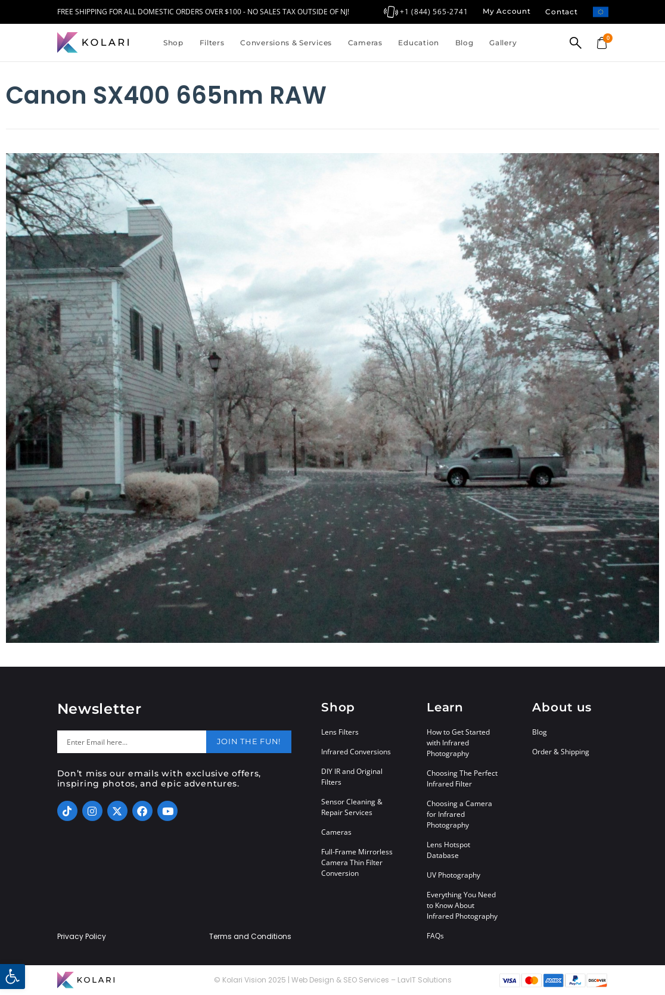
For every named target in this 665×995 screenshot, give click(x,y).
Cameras (365, 42)
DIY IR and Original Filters (352, 776)
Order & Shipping (560, 752)
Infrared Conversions (356, 752)
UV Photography (453, 875)
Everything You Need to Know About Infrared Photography (462, 905)
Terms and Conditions (250, 936)
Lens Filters (340, 732)
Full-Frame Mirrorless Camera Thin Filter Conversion (357, 862)
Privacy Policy (81, 936)
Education (418, 42)
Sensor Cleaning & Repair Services (352, 807)
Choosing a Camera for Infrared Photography (459, 814)
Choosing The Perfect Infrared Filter (462, 778)
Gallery (503, 42)
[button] (12, 976)
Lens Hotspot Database (448, 849)
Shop (173, 42)
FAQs (435, 936)
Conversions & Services (286, 42)
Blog (464, 42)
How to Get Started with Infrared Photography (458, 742)
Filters (212, 42)
